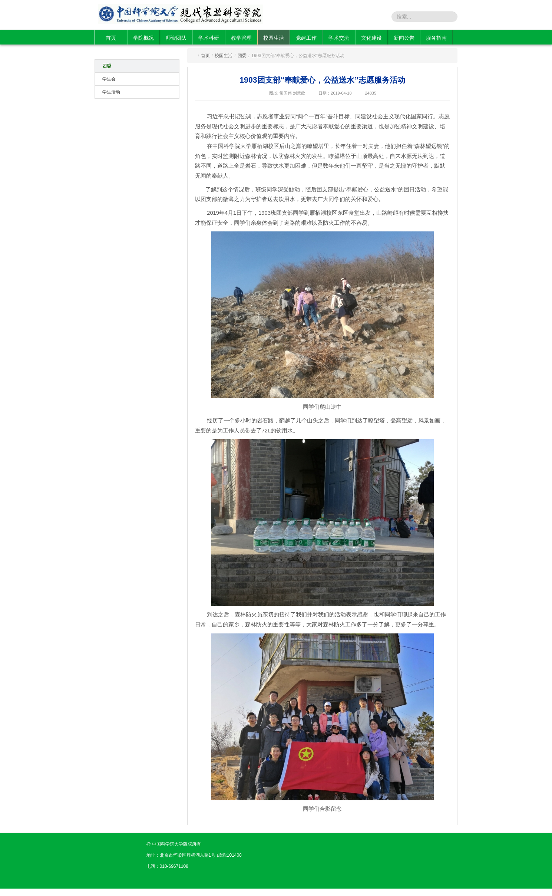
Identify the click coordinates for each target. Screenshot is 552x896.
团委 (106, 66)
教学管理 (241, 38)
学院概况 (143, 38)
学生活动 (111, 92)
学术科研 (208, 38)
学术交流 (338, 38)
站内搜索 (379, 16)
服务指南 (436, 38)
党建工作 (306, 38)
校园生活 (273, 38)
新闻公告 (404, 38)
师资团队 (176, 38)
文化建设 (371, 38)
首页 (111, 38)
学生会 (109, 79)
